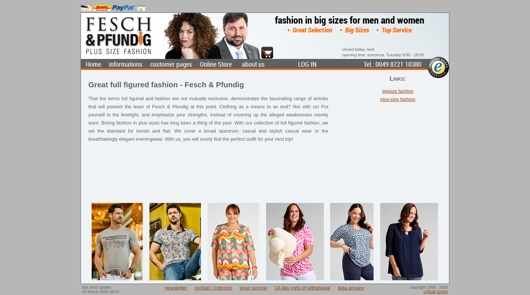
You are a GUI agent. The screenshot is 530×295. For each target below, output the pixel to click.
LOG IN (307, 64)
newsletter (176, 288)
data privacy (351, 288)
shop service (253, 288)
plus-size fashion (397, 99)
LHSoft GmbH (436, 291)
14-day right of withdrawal (302, 288)
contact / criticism (213, 288)
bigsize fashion (398, 91)
